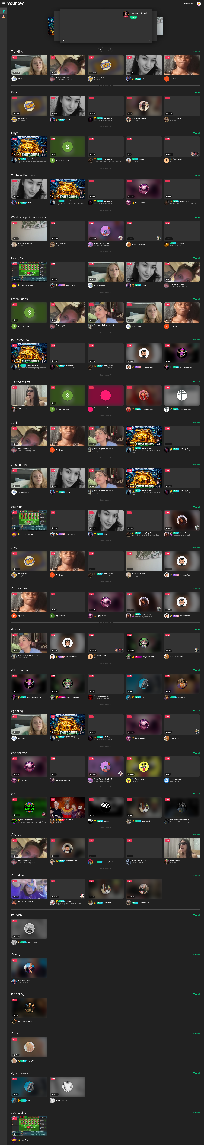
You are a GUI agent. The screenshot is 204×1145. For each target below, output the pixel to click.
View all (196, 51)
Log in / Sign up (189, 3)
